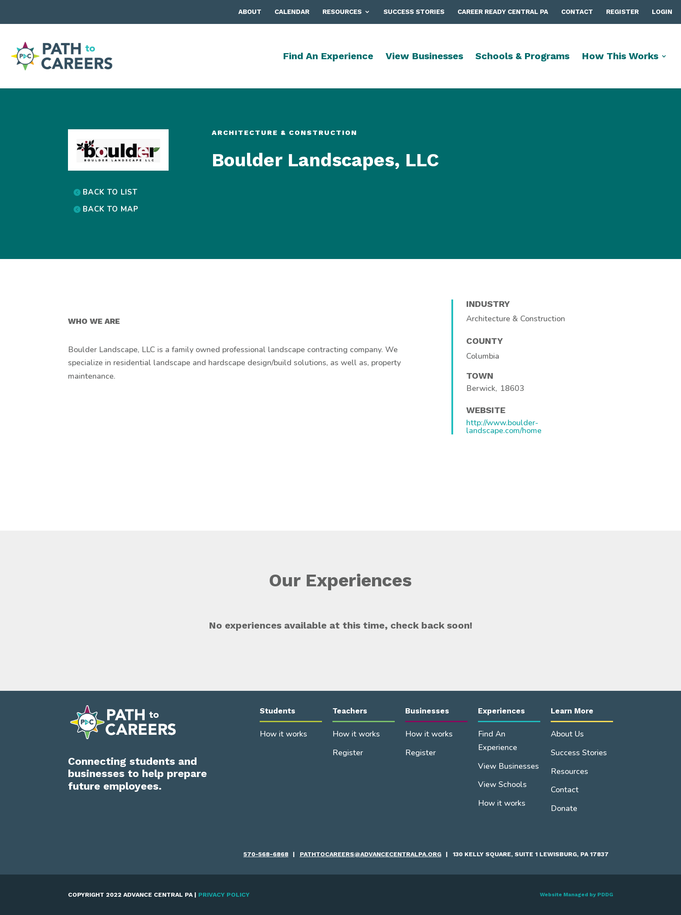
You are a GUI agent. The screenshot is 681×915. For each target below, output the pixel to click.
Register (622, 12)
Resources (342, 12)
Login (662, 12)
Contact (577, 12)
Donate (564, 808)
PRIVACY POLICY (224, 894)
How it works (283, 734)
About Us (567, 734)
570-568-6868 (266, 854)
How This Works (620, 57)
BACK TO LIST (110, 192)
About (249, 12)
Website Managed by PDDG (576, 894)
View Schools (502, 784)
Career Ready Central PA (502, 12)
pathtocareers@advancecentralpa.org (370, 854)
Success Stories (413, 12)
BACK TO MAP (111, 209)
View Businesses (424, 57)
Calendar (291, 12)
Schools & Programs (522, 57)
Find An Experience (328, 57)
